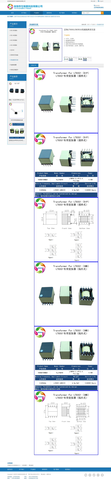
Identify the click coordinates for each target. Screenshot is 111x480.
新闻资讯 (49, 13)
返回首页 (10, 468)
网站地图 (93, 1)
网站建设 (31, 464)
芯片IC (12, 49)
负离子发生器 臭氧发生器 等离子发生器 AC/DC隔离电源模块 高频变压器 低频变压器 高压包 (37, 16)
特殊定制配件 (14, 69)
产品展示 (36, 13)
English (100, 1)
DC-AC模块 (14, 34)
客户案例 (61, 13)
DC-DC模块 (14, 29)
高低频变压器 (14, 59)
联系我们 (74, 13)
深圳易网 (24, 464)
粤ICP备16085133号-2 (34, 473)
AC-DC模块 (14, 39)
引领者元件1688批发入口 (13, 464)
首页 (12, 13)
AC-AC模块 (14, 44)
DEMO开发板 (14, 54)
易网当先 (48, 473)
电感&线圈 (14, 64)
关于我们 (23, 13)
